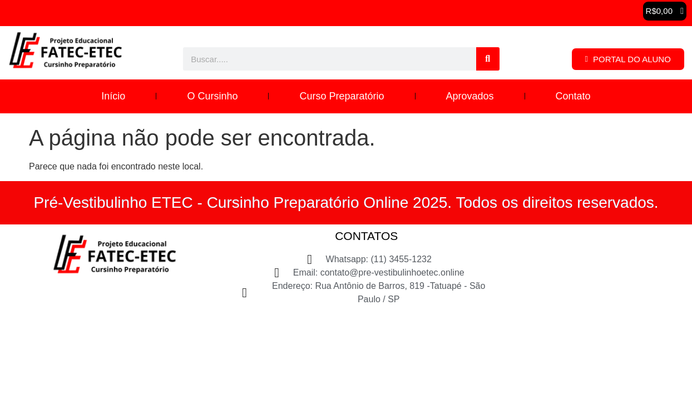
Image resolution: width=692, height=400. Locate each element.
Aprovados (470, 96)
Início (113, 96)
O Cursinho (212, 96)
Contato (573, 96)
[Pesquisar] (488, 59)
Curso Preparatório (341, 96)
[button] (664, 11)
